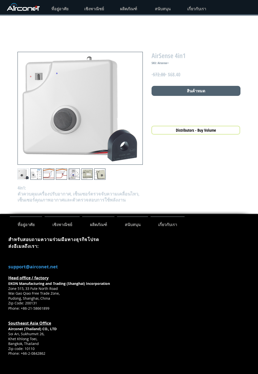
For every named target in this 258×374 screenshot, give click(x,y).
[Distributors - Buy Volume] (195, 130)
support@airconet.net (33, 267)
